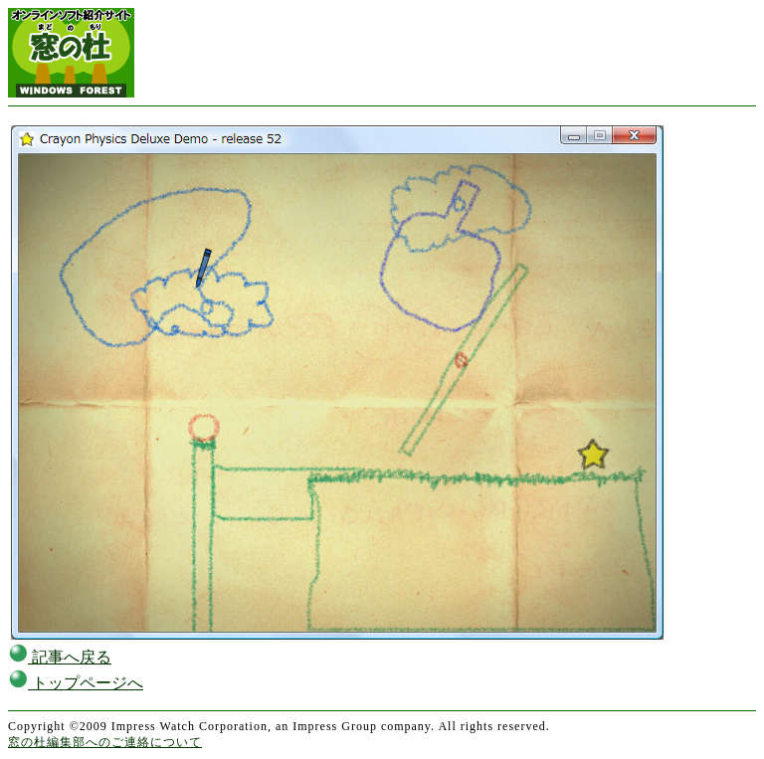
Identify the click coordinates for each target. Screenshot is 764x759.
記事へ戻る (59, 657)
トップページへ (75, 682)
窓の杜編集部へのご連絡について (105, 742)
